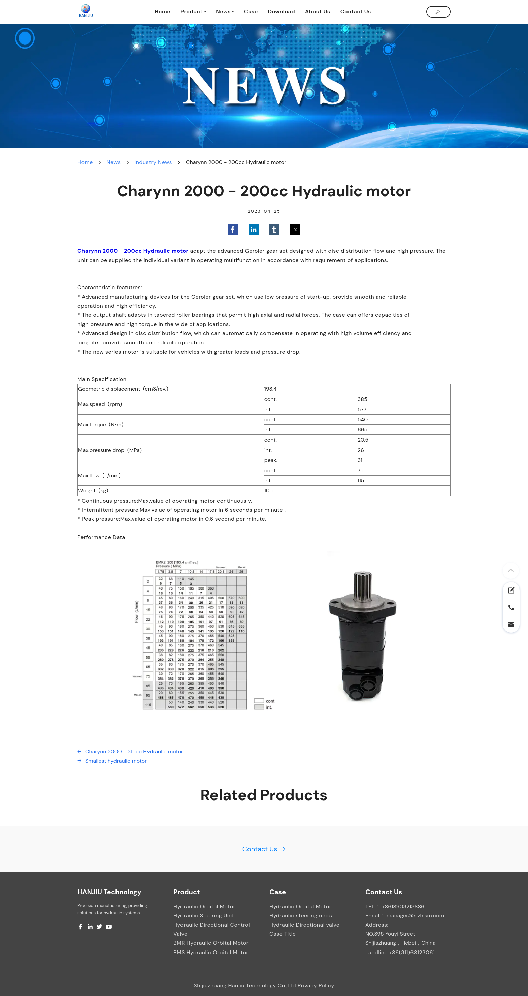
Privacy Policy (316, 985)
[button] (233, 229)
